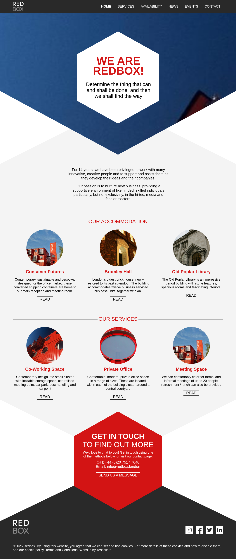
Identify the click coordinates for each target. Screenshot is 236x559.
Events (191, 6)
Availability (151, 6)
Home (106, 6)
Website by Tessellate (95, 550)
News (173, 6)
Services (126, 6)
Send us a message (118, 475)
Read (45, 299)
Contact (213, 6)
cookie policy (34, 550)
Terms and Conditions (61, 550)
